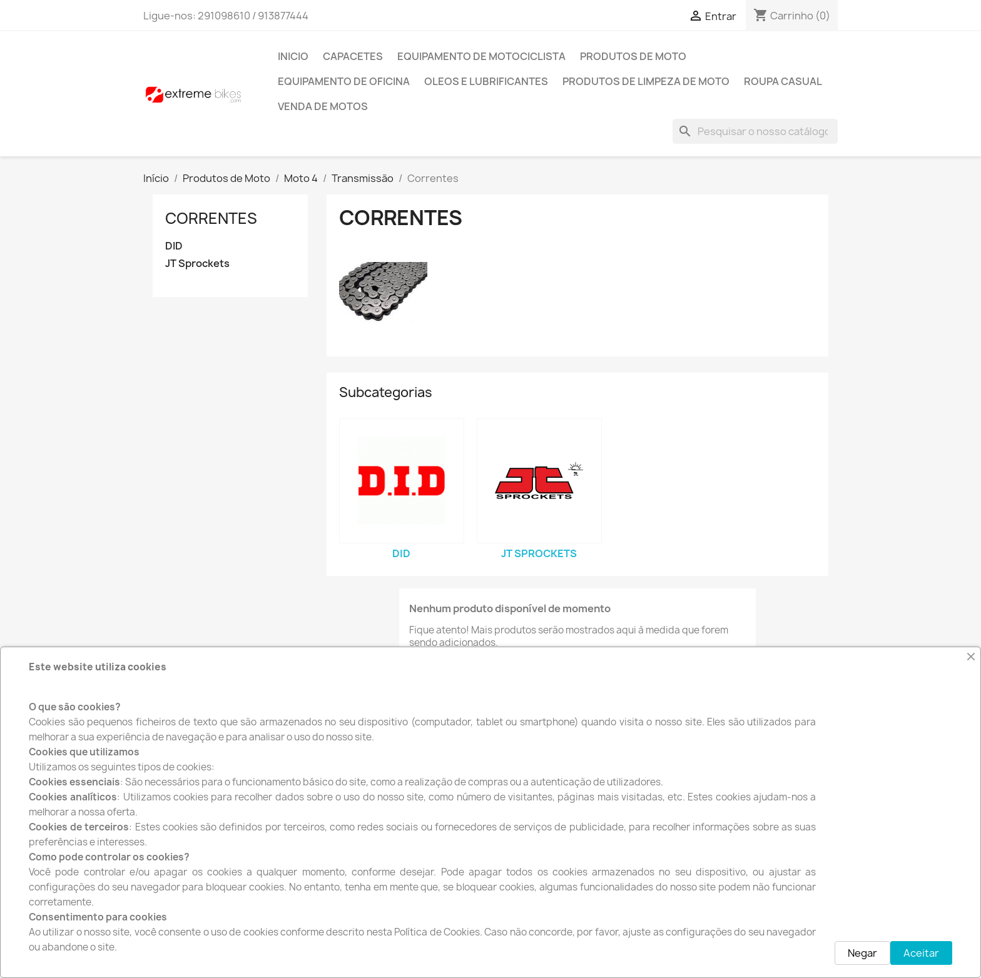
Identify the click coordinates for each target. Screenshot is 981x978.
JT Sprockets (197, 263)
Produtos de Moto (633, 56)
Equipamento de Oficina (344, 81)
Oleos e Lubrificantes (486, 81)
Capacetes (353, 56)
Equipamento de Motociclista (481, 56)
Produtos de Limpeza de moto (645, 81)
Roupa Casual (783, 81)
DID (174, 246)
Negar (862, 953)
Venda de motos (323, 106)
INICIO (293, 56)
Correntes (211, 218)
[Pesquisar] (755, 131)
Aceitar (921, 953)
